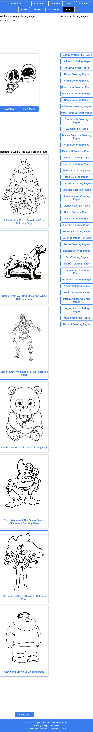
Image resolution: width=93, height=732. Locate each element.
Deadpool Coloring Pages (76, 279)
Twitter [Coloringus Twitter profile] (55, 723)
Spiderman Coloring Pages (76, 87)
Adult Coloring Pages (76, 67)
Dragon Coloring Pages (76, 250)
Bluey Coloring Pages (76, 74)
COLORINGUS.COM (16, 3)
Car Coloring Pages (77, 257)
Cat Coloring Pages (77, 128)
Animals (83, 3)
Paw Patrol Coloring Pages (76, 113)
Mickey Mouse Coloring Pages (76, 300)
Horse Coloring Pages (76, 212)
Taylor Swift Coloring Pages (77, 310)
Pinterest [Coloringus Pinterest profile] (63, 723)
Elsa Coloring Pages (76, 218)
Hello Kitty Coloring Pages (77, 55)
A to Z (68, 9)
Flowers (38, 9)
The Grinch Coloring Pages (76, 121)
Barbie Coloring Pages (77, 157)
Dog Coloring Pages (76, 177)
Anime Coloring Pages (77, 286)
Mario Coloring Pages (76, 244)
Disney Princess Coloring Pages (76, 137)
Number (55, 3)
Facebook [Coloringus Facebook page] (46, 723)
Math (69, 3)
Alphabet (39, 3)
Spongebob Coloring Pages (77, 271)
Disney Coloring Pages (77, 205)
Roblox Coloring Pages (76, 292)
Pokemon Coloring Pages (76, 93)
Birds (24, 9)
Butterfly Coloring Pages (76, 231)
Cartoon (54, 9)
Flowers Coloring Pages (77, 164)
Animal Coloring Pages (76, 317)
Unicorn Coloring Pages (77, 61)
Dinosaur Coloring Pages (76, 106)
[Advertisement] (18, 37)
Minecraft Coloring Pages (76, 151)
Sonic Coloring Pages (76, 100)
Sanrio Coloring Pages (77, 263)
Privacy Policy (40, 726)
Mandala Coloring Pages (77, 189)
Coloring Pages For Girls (76, 238)
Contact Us (54, 726)
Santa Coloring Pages (76, 144)
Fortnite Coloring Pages (76, 225)
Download (9, 109)
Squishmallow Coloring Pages (76, 198)
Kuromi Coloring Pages (76, 324)
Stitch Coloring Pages (76, 80)
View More (29, 109)
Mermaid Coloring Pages (76, 183)
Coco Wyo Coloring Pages (77, 170)
